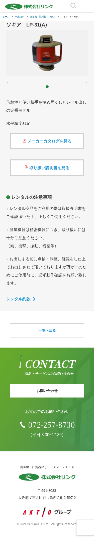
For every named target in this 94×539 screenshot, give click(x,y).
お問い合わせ (47, 391)
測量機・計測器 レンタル (43, 16)
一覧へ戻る (47, 330)
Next (84, 82)
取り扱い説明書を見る (49, 168)
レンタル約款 (18, 299)
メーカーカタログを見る (49, 141)
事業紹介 (19, 16)
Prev (9, 82)
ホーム (6, 16)
